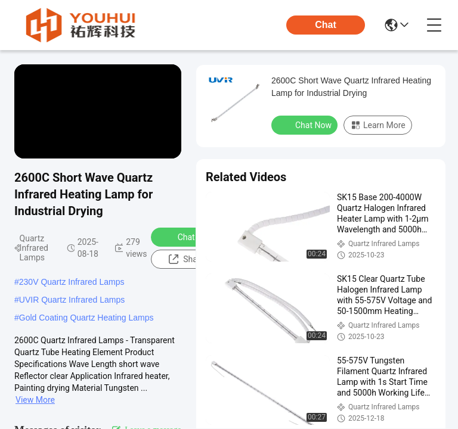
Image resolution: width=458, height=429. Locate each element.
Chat (325, 25)
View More (35, 400)
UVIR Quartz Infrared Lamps (72, 299)
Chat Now (188, 237)
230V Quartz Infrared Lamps (72, 282)
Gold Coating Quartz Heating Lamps (86, 317)
